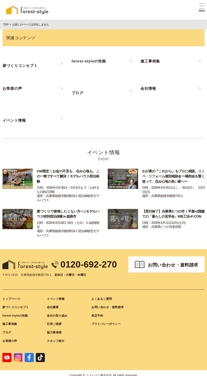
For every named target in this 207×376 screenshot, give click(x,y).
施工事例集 (9, 323)
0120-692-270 (89, 264)
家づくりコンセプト (15, 306)
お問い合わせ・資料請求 (173, 264)
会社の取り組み (57, 315)
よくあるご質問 (101, 298)
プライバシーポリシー (106, 323)
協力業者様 (54, 332)
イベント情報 (55, 298)
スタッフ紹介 (55, 340)
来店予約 (97, 315)
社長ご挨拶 (54, 323)
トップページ (11, 298)
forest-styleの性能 (15, 315)
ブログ (6, 332)
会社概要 (53, 306)
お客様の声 (9, 340)
